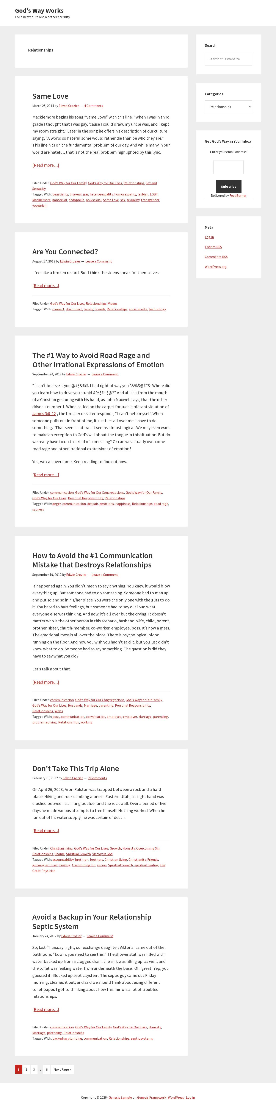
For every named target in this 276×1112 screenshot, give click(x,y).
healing (65, 865)
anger (56, 503)
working (86, 722)
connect (58, 309)
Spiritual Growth (78, 854)
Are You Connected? (65, 251)
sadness (38, 509)
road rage (161, 503)
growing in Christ (45, 865)
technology (157, 309)
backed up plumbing (67, 1038)
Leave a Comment (98, 261)
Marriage (90, 705)
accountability (63, 859)
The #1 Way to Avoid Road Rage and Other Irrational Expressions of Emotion (98, 359)
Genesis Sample (120, 1097)
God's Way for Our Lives (105, 183)
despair (92, 503)
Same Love (50, 96)
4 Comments (93, 105)
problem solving (44, 722)
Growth (115, 848)
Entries (213, 247)
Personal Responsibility (85, 498)
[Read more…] (45, 165)
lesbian (143, 194)
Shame (60, 854)
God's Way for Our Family (68, 183)
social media (138, 309)
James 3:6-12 (44, 413)
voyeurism (39, 205)
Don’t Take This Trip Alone (75, 768)
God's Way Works (39, 10)
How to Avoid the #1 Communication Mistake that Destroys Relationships (92, 560)
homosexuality (125, 194)
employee (114, 716)
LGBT (154, 194)
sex (122, 200)
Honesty (128, 848)
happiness (122, 503)
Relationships (134, 183)
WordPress (176, 1097)
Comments (216, 257)
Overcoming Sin (148, 848)
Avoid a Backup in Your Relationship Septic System (92, 921)
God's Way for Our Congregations (99, 492)
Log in (209, 237)
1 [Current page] (19, 1070)
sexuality (133, 200)
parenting (106, 705)
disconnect (74, 309)
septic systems (142, 1038)
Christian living (61, 848)
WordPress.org (216, 266)
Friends (99, 309)
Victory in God (102, 854)
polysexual (94, 200)
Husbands (75, 705)
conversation (95, 716)
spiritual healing (146, 865)
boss (55, 716)
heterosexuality (101, 194)
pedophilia (76, 200)
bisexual (76, 194)
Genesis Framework (151, 1097)
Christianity (137, 859)
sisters (102, 865)
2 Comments (97, 778)
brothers (96, 859)
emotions (106, 503)
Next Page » (62, 1070)
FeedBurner (237, 195)
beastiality (60, 194)
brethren (81, 859)
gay (85, 194)
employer (130, 716)
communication (62, 492)
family (88, 309)
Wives (59, 711)
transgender (150, 200)
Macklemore (41, 200)
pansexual (59, 200)
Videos (113, 303)
